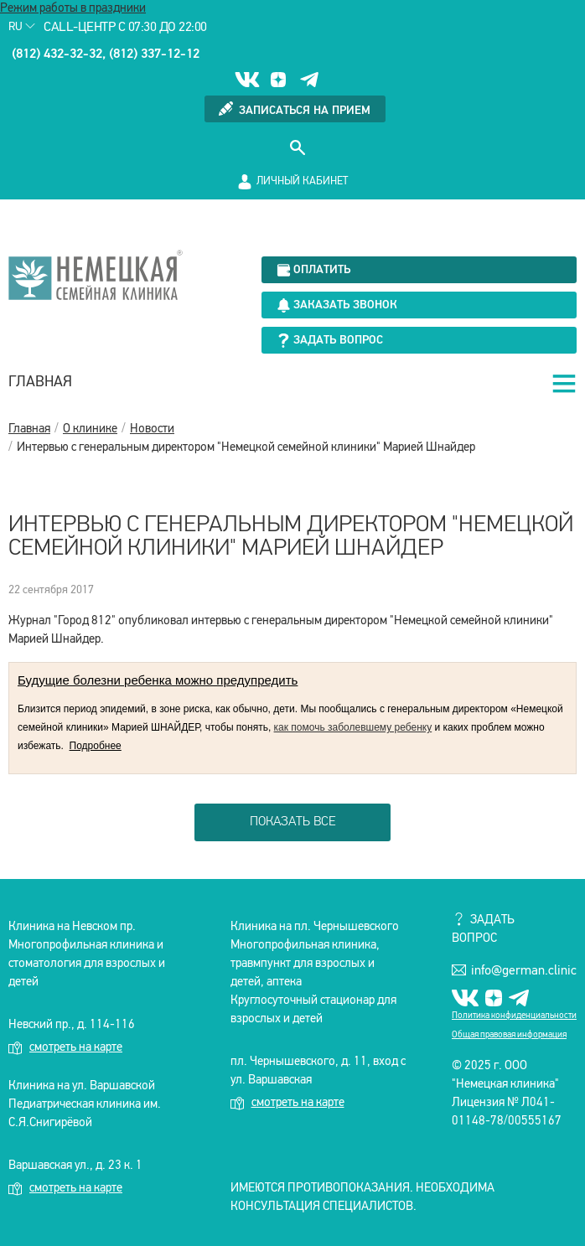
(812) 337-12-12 (154, 54)
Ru (21, 27)
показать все (293, 822)
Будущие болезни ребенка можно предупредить (158, 680)
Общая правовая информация (509, 1035)
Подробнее (96, 746)
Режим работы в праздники (73, 9)
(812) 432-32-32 (57, 54)
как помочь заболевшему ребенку (353, 727)
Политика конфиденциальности (514, 1016)
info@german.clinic (514, 970)
